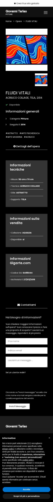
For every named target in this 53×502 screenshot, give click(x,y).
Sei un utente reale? (16, 372)
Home (9, 21)
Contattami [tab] (26, 305)
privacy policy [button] (8, 449)
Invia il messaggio (17, 406)
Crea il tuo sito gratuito (26, 3)
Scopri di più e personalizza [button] (26, 496)
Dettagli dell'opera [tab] (26, 146)
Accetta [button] (26, 489)
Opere (19, 21)
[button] (49, 438)
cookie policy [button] (28, 460)
